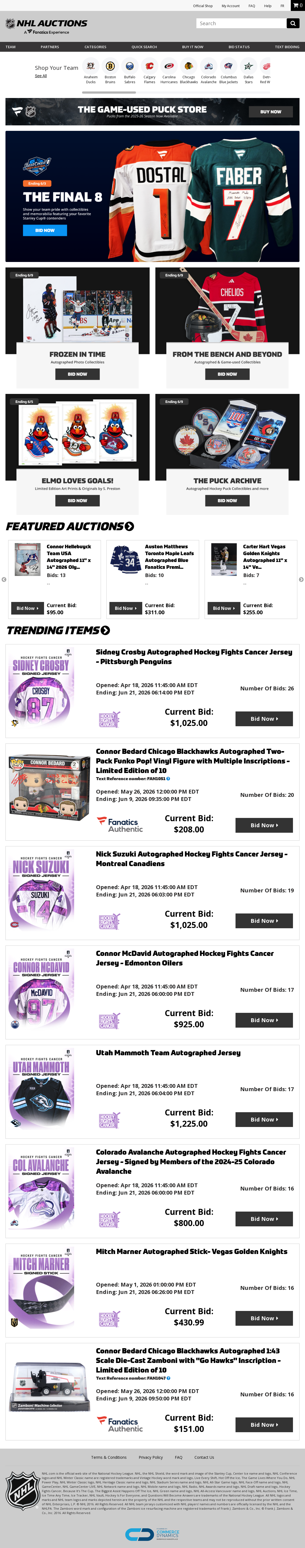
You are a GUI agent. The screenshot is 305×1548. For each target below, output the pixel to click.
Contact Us (204, 1457)
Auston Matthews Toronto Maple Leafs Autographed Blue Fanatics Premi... (169, 556)
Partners (50, 46)
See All (41, 76)
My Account (231, 6)
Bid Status (239, 46)
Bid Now (26, 608)
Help (268, 6)
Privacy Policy (151, 1457)
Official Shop (203, 6)
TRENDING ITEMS (57, 631)
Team (10, 46)
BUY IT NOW (192, 46)
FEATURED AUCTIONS (69, 527)
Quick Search (144, 46)
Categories (95, 46)
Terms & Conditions (109, 1457)
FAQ (252, 6)
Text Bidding (287, 46)
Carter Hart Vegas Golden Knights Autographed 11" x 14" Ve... (265, 556)
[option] (54, 579)
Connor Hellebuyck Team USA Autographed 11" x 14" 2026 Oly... (69, 556)
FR (282, 6)
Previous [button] (4, 579)
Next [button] (301, 579)
